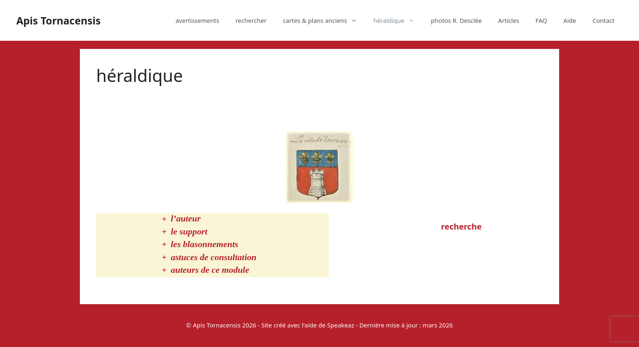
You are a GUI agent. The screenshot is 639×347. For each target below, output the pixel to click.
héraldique (398, 20)
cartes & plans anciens (324, 20)
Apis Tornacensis (58, 20)
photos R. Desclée (456, 20)
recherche (461, 226)
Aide (570, 20)
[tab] (212, 219)
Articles (508, 20)
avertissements (197, 20)
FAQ (541, 20)
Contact (604, 20)
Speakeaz (340, 325)
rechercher (251, 20)
